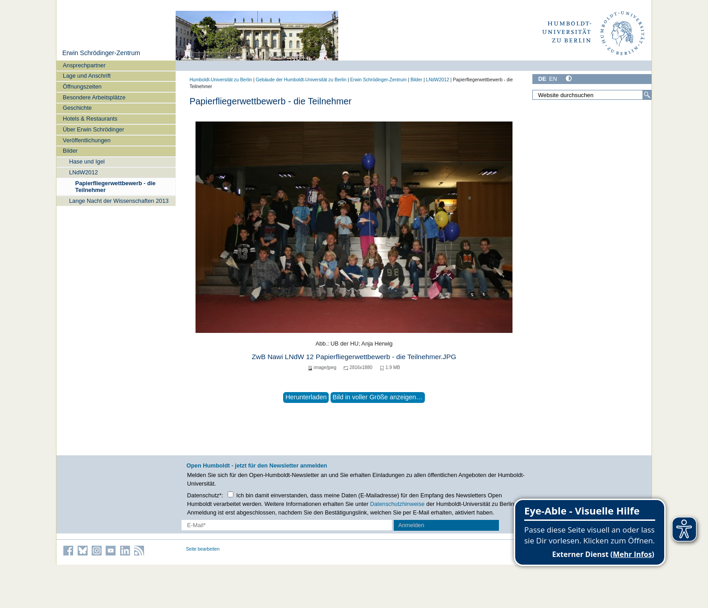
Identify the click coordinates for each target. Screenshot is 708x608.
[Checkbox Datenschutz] (230, 494)
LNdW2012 (83, 172)
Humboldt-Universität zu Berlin (221, 79)
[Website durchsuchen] (592, 95)
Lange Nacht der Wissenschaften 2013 (119, 200)
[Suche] (647, 95)
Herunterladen (305, 397)
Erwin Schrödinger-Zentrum (101, 52)
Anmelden (411, 525)
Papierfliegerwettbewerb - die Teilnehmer (115, 186)
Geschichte (77, 107)
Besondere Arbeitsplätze (94, 97)
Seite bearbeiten (203, 549)
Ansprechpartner (84, 65)
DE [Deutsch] (542, 78)
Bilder (70, 150)
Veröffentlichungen (87, 140)
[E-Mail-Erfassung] (287, 525)
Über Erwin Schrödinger (93, 129)
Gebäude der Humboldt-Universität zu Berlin (301, 79)
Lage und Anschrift (87, 75)
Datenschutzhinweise (397, 503)
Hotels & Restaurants (90, 118)
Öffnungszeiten (82, 86)
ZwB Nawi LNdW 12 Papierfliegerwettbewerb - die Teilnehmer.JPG (354, 356)
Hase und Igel (87, 161)
